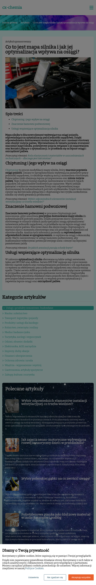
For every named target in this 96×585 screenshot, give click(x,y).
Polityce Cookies (34, 568)
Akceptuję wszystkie (81, 577)
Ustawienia (33, 577)
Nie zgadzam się (55, 577)
